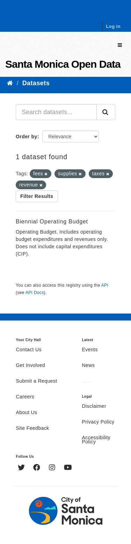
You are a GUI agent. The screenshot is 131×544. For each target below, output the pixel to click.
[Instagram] (52, 468)
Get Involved (30, 365)
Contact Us (29, 349)
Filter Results (36, 196)
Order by (26, 136)
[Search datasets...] (56, 112)
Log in (113, 26)
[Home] (10, 83)
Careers (25, 397)
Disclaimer (94, 406)
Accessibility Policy (96, 439)
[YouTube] (67, 468)
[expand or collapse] (120, 45)
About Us (26, 412)
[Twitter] (22, 468)
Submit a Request (36, 381)
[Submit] (105, 112)
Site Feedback (32, 428)
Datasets (36, 83)
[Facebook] (37, 468)
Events (90, 349)
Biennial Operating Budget (52, 222)
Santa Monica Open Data (63, 64)
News (88, 365)
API (104, 285)
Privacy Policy (98, 422)
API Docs (35, 292)
